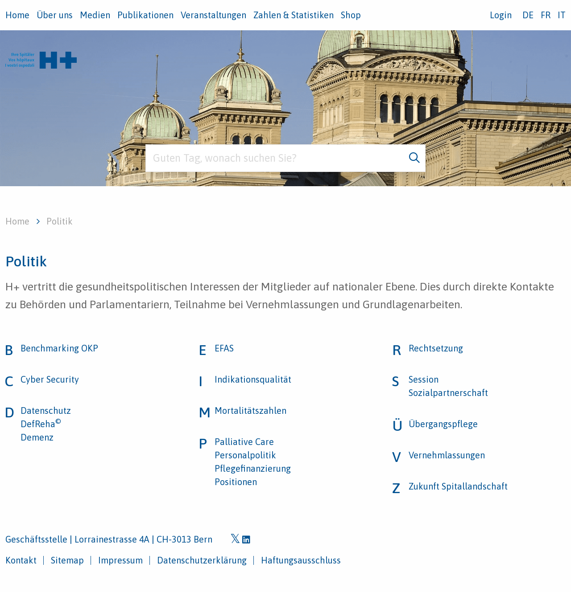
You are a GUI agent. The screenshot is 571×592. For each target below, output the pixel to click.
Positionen (236, 482)
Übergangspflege (443, 424)
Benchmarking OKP (59, 348)
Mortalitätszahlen (250, 410)
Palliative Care (244, 442)
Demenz (37, 437)
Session (424, 379)
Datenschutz (46, 410)
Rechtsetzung (436, 348)
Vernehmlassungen (447, 455)
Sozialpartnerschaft (448, 393)
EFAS (224, 348)
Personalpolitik (245, 455)
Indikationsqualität (253, 379)
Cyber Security (50, 379)
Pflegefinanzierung (253, 468)
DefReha (41, 424)
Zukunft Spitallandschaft (458, 486)
